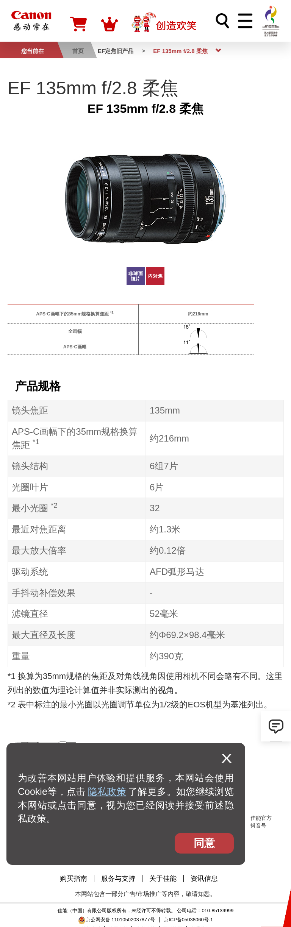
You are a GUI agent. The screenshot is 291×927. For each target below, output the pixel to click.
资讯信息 (204, 878)
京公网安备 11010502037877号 (116, 919)
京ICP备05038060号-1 (188, 919)
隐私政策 (107, 791)
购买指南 (73, 878)
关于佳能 (163, 878)
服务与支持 (118, 878)
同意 (204, 843)
